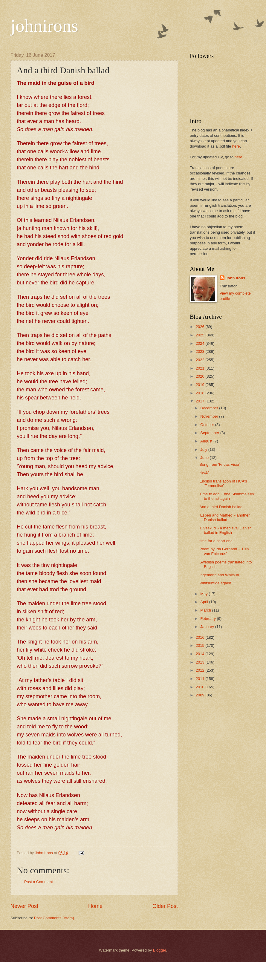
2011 (200, 678)
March (206, 610)
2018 (200, 393)
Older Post (165, 906)
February (208, 618)
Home (95, 906)
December (209, 408)
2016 (200, 637)
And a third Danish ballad (220, 507)
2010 (200, 687)
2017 (200, 401)
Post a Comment (38, 882)
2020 (200, 376)
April (204, 602)
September (210, 433)
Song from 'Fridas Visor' (219, 464)
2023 (200, 351)
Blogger (159, 950)
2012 (200, 670)
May (204, 594)
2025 (200, 335)
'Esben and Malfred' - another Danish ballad (224, 517)
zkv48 (204, 473)
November (209, 416)
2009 (200, 695)
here (236, 146)
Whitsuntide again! (215, 583)
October (207, 424)
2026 (200, 326)
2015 (200, 645)
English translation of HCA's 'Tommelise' (223, 483)
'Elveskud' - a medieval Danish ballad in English (225, 530)
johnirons (44, 26)
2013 (200, 662)
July (204, 449)
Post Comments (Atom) (54, 918)
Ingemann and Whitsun (219, 575)
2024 (200, 343)
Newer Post (24, 906)
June (205, 457)
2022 (200, 360)
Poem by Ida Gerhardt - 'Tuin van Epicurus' (224, 551)
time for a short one (216, 541)
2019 (200, 384)
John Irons (235, 278)
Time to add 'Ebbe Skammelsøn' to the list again (227, 496)
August (206, 441)
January (207, 626)
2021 (200, 368)
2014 (200, 654)
